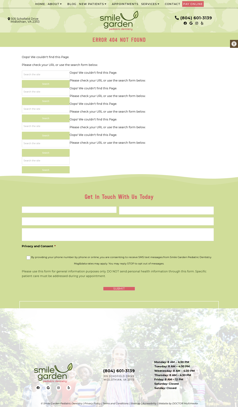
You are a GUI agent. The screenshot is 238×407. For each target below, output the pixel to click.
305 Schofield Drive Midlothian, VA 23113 (25, 20)
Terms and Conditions (115, 403)
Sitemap (135, 403)
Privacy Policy (92, 403)
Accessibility (149, 403)
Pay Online (193, 4)
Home (40, 4)
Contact (172, 4)
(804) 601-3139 (196, 17)
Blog (71, 4)
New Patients (91, 4)
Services (149, 4)
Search (45, 84)
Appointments (125, 4)
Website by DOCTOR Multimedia (178, 403)
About (53, 4)
